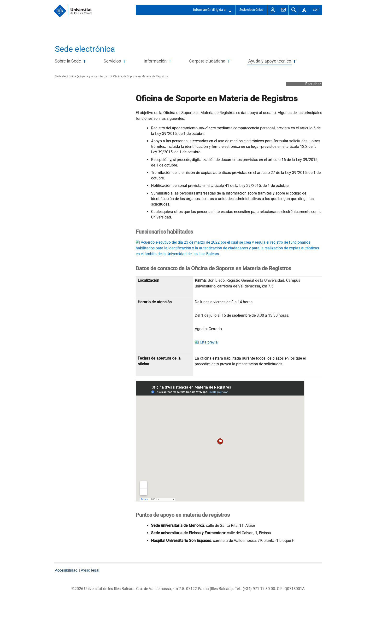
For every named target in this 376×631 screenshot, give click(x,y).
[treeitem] (71, 61)
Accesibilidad (66, 570)
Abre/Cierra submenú (228, 10)
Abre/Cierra (85, 62)
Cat (316, 10)
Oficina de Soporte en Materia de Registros (140, 76)
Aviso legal (90, 570)
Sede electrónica (251, 10)
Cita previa (209, 342)
